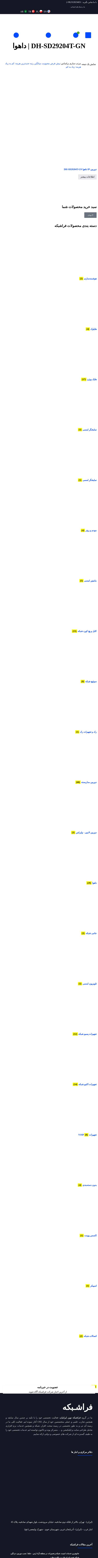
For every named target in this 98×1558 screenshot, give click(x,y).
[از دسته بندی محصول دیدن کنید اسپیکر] (75, 1263)
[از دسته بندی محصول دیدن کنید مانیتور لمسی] (75, 558)
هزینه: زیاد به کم (73, 67)
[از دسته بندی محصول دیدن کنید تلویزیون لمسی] (75, 961)
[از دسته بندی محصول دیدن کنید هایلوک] (75, 307)
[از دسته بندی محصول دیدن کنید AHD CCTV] (75, 1364)
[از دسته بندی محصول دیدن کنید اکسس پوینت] (75, 1213)
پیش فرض (55, 63)
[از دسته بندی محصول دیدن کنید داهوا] (75, 860)
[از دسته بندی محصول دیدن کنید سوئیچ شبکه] (75, 659)
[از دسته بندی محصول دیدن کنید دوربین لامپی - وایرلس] (75, 810)
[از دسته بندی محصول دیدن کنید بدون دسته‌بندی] (75, 1163)
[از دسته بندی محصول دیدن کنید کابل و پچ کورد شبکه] (75, 609)
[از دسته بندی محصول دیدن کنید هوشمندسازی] (75, 256)
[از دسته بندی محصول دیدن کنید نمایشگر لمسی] (75, 407)
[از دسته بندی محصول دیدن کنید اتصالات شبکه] (75, 1314)
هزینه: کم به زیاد (12, 63)
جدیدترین (25, 63)
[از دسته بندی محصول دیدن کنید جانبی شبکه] (75, 911)
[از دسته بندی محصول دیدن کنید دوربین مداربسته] (75, 760)
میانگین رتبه (35, 63)
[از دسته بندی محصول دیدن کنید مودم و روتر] (75, 508)
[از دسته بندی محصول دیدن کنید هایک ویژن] (75, 357)
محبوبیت (46, 63)
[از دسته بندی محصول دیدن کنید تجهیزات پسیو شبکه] (75, 1011)
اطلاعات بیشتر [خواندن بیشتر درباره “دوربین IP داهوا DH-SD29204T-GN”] (87, 177)
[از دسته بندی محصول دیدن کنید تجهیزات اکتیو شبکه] (75, 1062)
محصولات (88, 57)
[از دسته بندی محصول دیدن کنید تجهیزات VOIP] (75, 1112)
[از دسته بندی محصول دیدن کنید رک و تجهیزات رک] (75, 709)
